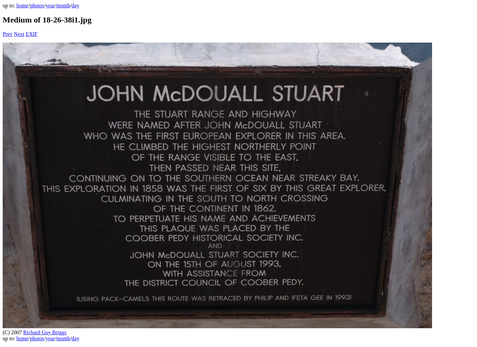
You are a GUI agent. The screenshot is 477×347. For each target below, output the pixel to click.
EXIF (31, 34)
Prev (7, 34)
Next (19, 34)
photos (37, 5)
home (22, 5)
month (63, 5)
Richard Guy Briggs (44, 332)
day (75, 5)
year (50, 5)
